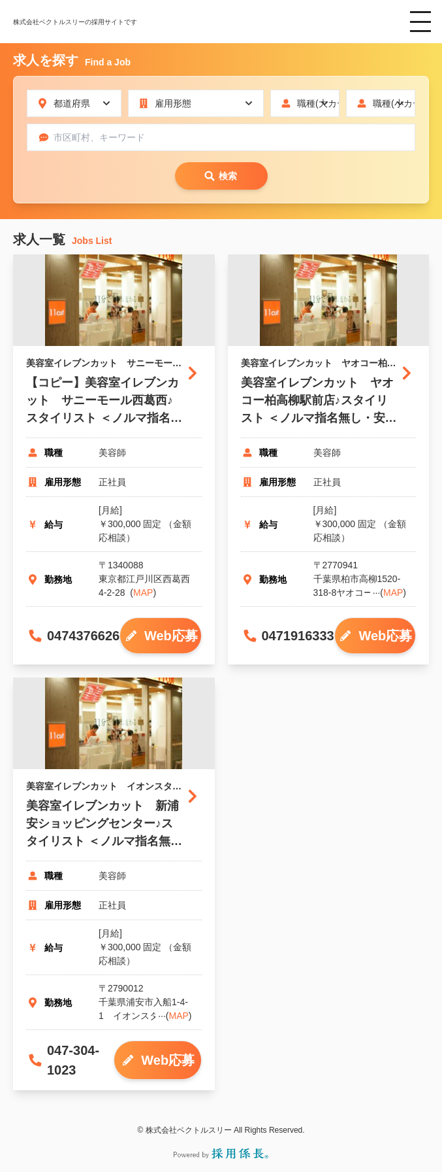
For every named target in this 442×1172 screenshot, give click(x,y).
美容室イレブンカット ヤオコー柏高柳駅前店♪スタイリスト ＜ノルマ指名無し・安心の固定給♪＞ (319, 401)
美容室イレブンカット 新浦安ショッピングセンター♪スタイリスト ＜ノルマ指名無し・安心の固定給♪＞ (102, 824)
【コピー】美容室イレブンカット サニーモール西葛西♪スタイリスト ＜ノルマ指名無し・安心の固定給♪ (104, 401)
